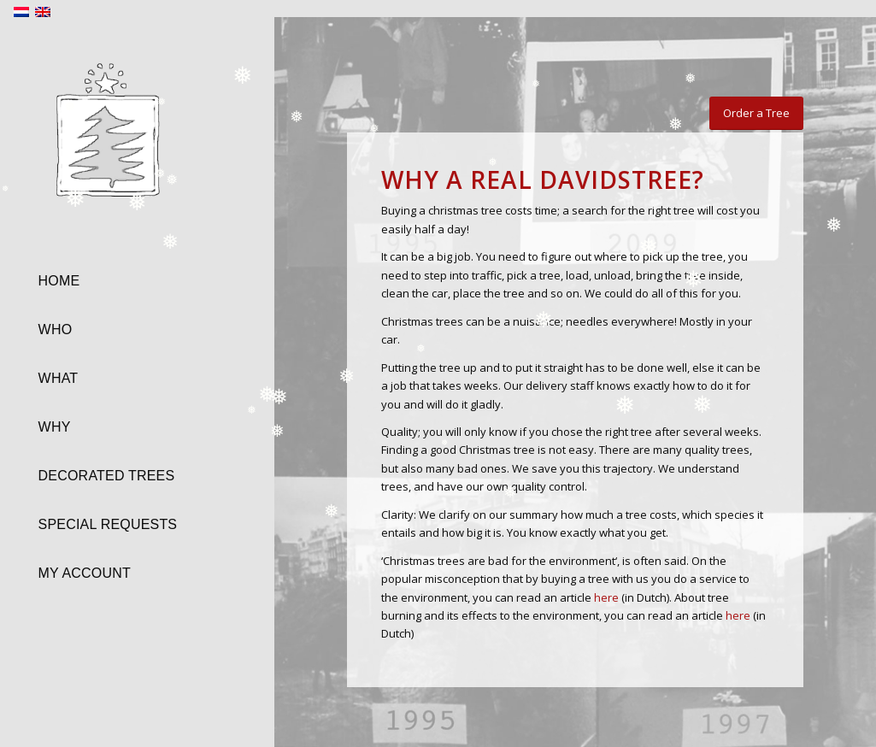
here (606, 597)
